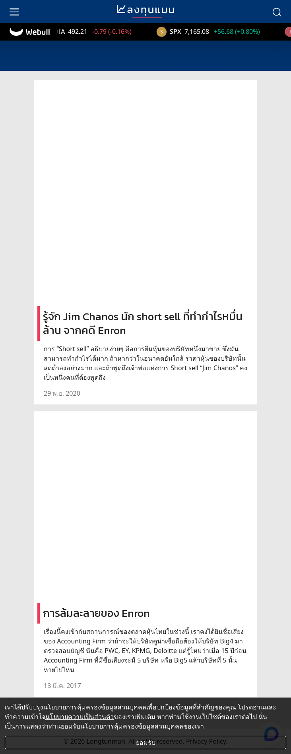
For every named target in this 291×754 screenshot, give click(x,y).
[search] (277, 11)
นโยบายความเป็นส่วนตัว (79, 716)
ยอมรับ (145, 742)
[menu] (14, 11)
